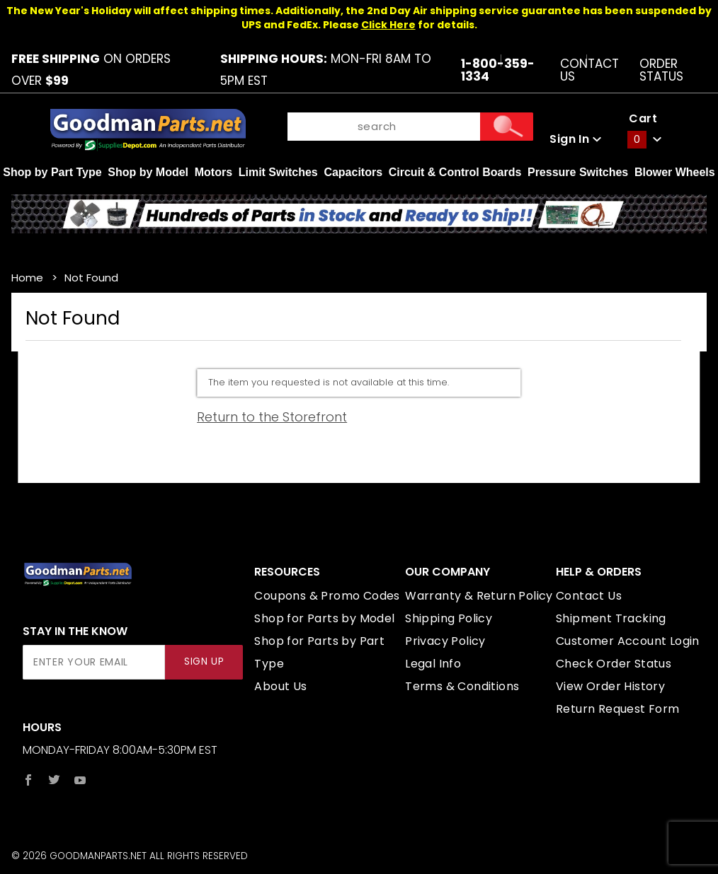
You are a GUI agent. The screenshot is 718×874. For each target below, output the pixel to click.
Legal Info (433, 664)
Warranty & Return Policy (479, 596)
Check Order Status (613, 664)
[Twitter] (54, 780)
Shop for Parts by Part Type (319, 652)
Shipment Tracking (611, 618)
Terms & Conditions (462, 686)
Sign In (575, 139)
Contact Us (589, 70)
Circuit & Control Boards (455, 172)
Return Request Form (618, 709)
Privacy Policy (445, 641)
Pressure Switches (578, 172)
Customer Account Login (628, 641)
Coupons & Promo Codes (326, 596)
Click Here (388, 25)
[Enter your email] (94, 662)
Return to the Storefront (272, 417)
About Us (280, 686)
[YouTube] (80, 780)
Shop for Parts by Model (324, 618)
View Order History (610, 686)
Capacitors (353, 172)
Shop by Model (148, 172)
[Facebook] (28, 780)
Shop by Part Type (52, 172)
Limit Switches (278, 172)
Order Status (661, 70)
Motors (213, 172)
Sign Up (204, 661)
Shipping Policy (448, 618)
